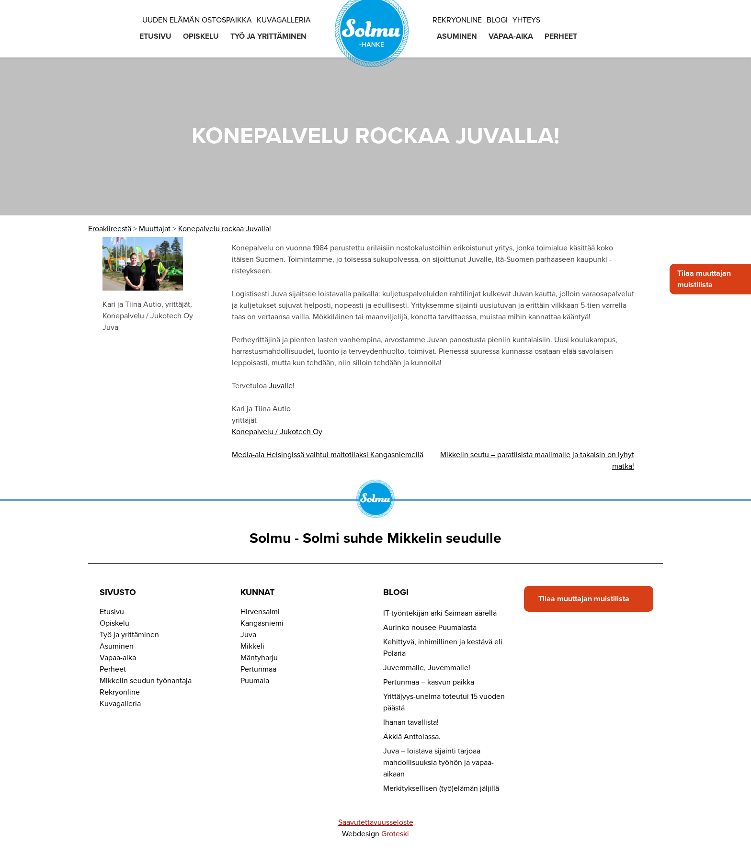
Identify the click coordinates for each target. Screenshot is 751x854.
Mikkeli (252, 646)
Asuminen (457, 36)
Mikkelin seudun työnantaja (146, 680)
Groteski (395, 834)
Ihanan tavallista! (411, 722)
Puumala (254, 680)
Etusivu (155, 36)
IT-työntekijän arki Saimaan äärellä (440, 613)
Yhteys (526, 20)
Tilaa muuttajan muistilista (704, 279)
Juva (248, 635)
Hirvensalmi (260, 612)
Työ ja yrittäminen (268, 36)
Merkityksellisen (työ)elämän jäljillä (441, 788)
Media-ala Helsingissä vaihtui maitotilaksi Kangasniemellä (327, 455)
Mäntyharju (259, 658)
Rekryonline (457, 20)
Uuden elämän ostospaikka (197, 20)
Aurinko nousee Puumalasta (430, 627)
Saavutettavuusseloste (375, 822)
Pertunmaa (258, 669)
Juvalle (281, 386)
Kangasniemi (262, 623)
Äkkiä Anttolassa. (412, 737)
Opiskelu (201, 36)
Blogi (497, 20)
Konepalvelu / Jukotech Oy (277, 432)
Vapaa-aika (511, 36)
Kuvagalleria (284, 20)
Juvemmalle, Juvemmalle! (426, 668)
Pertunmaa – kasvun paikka (428, 682)
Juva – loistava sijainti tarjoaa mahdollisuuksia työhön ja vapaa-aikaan (438, 762)
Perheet (561, 36)
